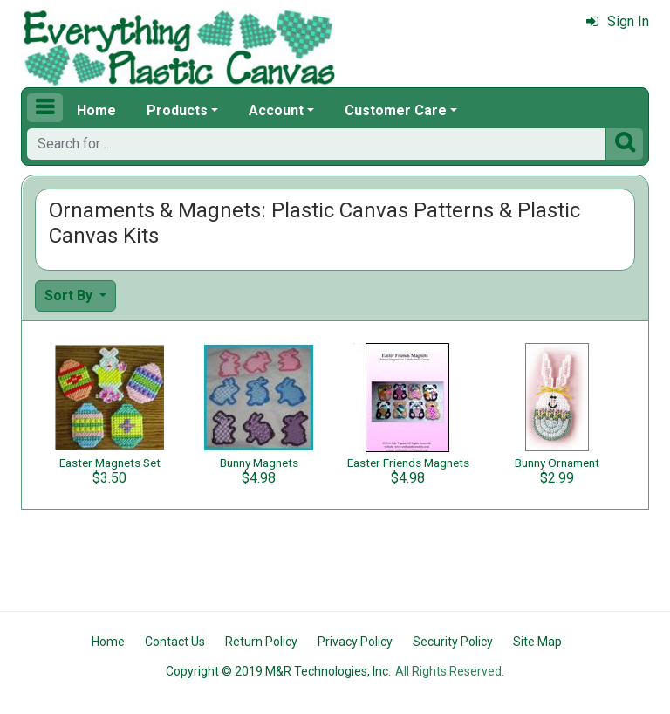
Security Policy (453, 642)
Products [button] (177, 110)
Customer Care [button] (396, 110)
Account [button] (276, 110)
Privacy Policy (355, 642)
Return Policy (261, 642)
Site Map (537, 642)
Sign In (617, 21)
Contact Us (175, 642)
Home (96, 110)
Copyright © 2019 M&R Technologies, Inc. (278, 671)
